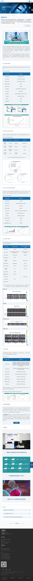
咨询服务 (16, 422)
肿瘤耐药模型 (5, 414)
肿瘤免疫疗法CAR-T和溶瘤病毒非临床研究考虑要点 (16, 499)
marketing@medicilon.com (7, 548)
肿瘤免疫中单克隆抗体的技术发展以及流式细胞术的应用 (16, 452)
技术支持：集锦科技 (4, 574)
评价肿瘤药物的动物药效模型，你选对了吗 (16, 475)
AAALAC (4, 579)
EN (29, 1)
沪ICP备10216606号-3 (21, 571)
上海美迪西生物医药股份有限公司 (8, 571)
